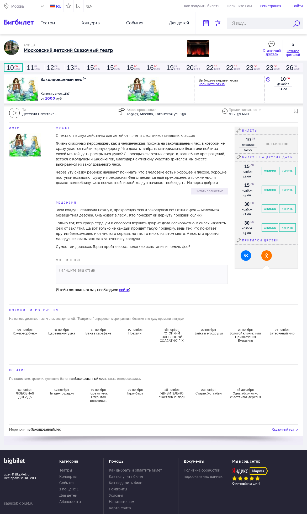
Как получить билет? (201, 6)
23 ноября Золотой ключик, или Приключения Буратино (245, 335)
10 (283, 79)
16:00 (233, 67)
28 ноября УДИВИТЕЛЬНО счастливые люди (172, 393)
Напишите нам (239, 6)
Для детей (179, 22)
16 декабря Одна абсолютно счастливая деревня (245, 393)
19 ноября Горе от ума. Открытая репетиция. (98, 395)
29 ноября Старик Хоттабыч (208, 391)
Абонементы (70, 502)
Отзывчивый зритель (272, 52)
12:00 (13, 67)
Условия (116, 495)
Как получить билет (126, 476)
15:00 (113, 67)
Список (270, 171)
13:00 (213, 67)
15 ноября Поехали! (135, 331)
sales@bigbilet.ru (18, 503)
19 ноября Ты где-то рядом (62, 391)
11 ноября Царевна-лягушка (61, 331)
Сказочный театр (285, 429)
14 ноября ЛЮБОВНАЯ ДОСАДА (25, 393)
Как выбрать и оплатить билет (135, 470)
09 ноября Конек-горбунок (25, 331)
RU (58, 6)
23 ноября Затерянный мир (282, 331)
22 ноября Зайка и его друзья (209, 331)
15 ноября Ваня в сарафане (98, 331)
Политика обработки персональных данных (203, 473)
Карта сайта (120, 508)
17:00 (33, 67)
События (134, 22)
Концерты (90, 22)
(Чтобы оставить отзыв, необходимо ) (93, 290)
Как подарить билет (126, 483)
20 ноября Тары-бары (135, 391)
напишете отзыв (212, 84)
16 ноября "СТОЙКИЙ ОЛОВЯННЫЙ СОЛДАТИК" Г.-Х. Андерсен (172, 335)
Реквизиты (118, 489)
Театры (48, 22)
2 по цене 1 (68, 489)
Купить (287, 171)
